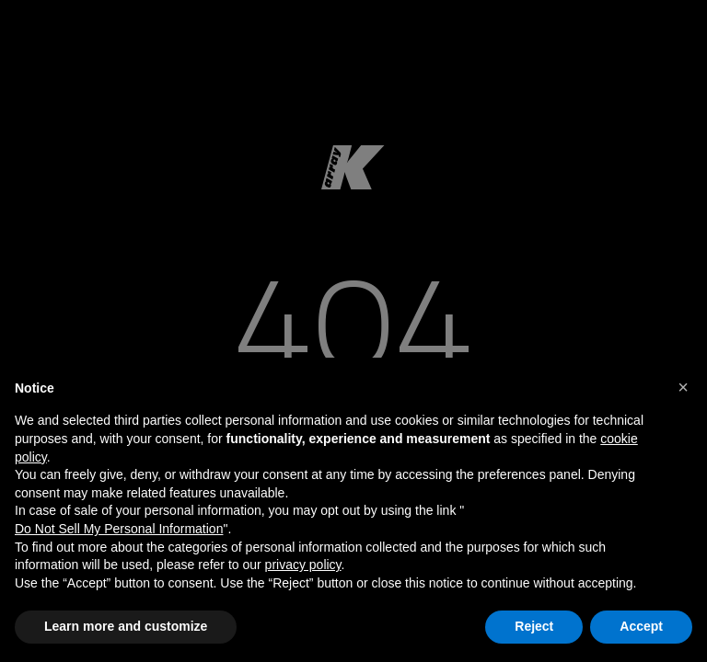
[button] (683, 387)
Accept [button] (641, 626)
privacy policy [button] (303, 564)
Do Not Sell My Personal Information (119, 528)
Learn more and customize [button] (125, 626)
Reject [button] (534, 626)
